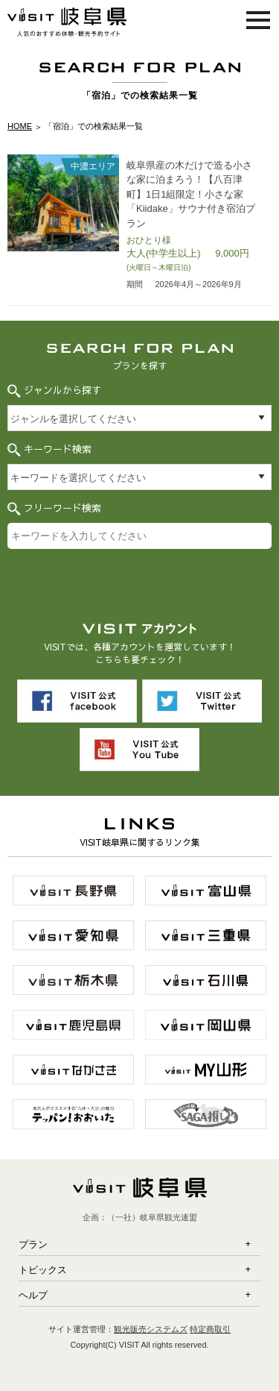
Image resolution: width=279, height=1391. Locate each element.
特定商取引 (210, 1329)
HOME (19, 126)
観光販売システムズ (150, 1329)
